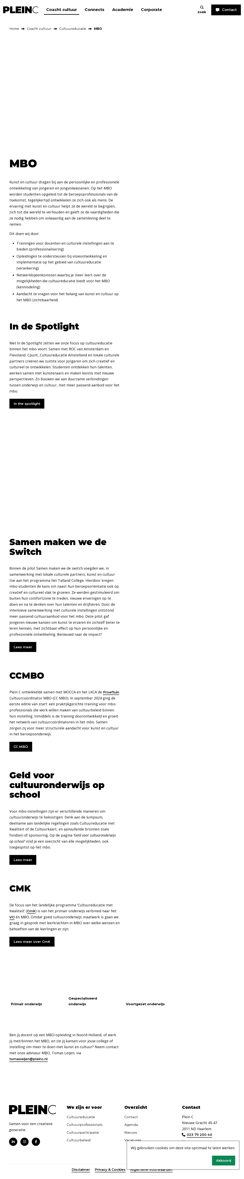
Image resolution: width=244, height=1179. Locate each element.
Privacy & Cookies (109, 1173)
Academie (122, 9)
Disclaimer (79, 1173)
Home (14, 29)
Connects (94, 9)
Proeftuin (18, 699)
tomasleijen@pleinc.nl (29, 1062)
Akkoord (223, 1160)
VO (12, 920)
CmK (31, 913)
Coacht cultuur (61, 9)
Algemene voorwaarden (152, 1173)
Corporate (151, 9)
